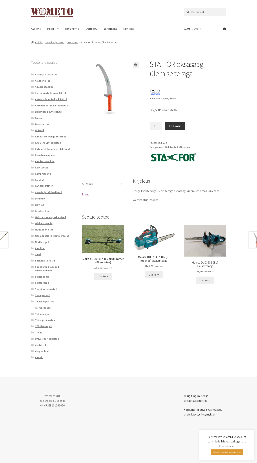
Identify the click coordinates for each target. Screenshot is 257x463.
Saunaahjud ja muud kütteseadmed (47, 268)
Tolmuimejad (42, 314)
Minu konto (72, 28)
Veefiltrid (40, 345)
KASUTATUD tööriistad (48, 142)
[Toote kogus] (156, 126)
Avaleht (36, 28)
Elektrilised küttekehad (48, 111)
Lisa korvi (175, 126)
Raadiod (40, 248)
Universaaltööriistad (47, 338)
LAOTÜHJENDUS (44, 186)
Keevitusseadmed (45, 155)
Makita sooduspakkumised (50, 217)
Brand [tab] (85, 194)
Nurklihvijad (42, 242)
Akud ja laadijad (44, 86)
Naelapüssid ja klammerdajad (52, 235)
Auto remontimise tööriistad (51, 105)
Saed (38, 254)
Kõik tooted (171, 147)
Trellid (38, 332)
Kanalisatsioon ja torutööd (50, 136)
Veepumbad (42, 351)
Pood (50, 28)
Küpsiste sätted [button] (226, 446)
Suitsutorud (42, 282)
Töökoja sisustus (45, 320)
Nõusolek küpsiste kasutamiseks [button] (227, 452)
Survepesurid (42, 295)
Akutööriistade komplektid (50, 93)
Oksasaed (72, 42)
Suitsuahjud (42, 276)
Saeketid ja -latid (45, 260)
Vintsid (39, 357)
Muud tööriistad (44, 229)
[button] (136, 65)
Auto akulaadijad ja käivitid (51, 99)
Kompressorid (43, 173)
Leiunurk (40, 198)
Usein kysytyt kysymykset (200, 414)
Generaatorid (42, 124)
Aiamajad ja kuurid (46, 74)
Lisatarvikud (42, 211)
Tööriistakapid (43, 326)
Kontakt (128, 28)
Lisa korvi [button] (103, 276)
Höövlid (39, 130)
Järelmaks (110, 28)
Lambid (39, 180)
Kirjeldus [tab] (87, 183)
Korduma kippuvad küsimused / (203, 409)
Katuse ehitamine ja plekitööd (52, 149)
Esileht (39, 42)
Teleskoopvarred (54, 42)
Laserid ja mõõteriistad (48, 192)
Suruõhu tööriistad (46, 289)
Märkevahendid (43, 223)
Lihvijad (39, 204)
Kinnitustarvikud (44, 161)
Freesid (39, 118)
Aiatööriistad (42, 80)
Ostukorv (91, 28)
